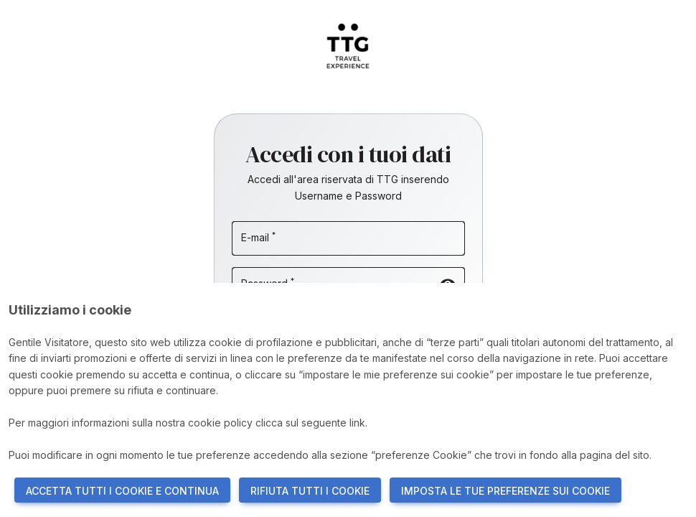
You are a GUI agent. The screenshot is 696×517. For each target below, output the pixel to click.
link (357, 422)
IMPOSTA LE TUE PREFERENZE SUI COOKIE (505, 491)
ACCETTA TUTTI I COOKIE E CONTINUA (122, 491)
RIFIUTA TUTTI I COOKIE (310, 491)
